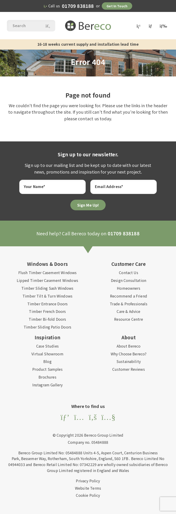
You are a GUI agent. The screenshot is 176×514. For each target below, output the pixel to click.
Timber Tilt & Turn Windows (47, 296)
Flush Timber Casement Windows (47, 272)
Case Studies (47, 346)
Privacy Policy (88, 480)
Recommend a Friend (128, 296)
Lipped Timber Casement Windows (47, 280)
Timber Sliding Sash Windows (47, 288)
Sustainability (128, 361)
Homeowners (128, 288)
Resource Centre (128, 319)
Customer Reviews (128, 369)
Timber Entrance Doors (47, 303)
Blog (47, 361)
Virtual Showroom (47, 354)
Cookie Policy (88, 495)
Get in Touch (117, 6)
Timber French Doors (47, 311)
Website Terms (88, 488)
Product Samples (47, 369)
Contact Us (128, 272)
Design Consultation (128, 280)
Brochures (47, 377)
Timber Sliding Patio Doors (47, 327)
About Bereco (129, 346)
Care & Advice (128, 311)
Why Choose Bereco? (129, 354)
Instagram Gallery (47, 385)
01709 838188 (78, 6)
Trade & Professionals (128, 303)
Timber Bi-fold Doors (47, 319)
